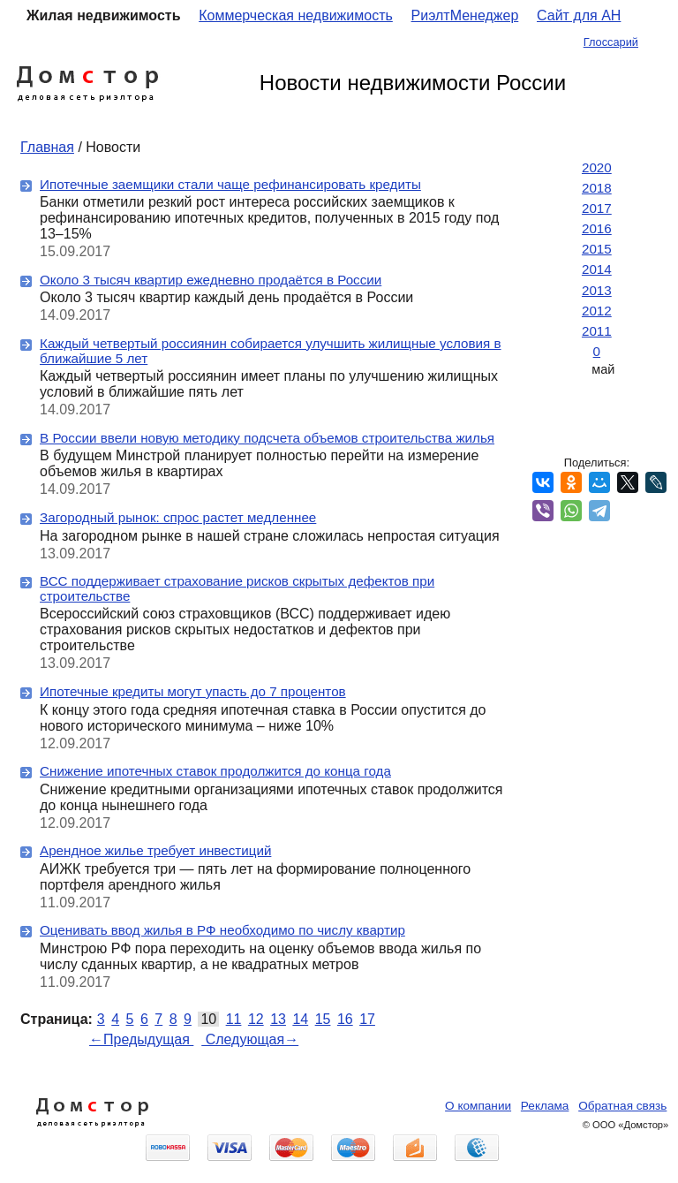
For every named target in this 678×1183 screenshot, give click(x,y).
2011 (597, 330)
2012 (597, 310)
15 (323, 1019)
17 (367, 1019)
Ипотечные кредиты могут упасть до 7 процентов (193, 691)
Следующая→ (249, 1039)
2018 (597, 187)
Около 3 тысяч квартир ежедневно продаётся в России (210, 279)
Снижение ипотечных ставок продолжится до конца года (215, 770)
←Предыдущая (141, 1039)
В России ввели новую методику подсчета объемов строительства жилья (267, 437)
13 (278, 1019)
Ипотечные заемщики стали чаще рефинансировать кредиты (230, 184)
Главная (47, 147)
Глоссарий (611, 42)
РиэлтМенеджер (465, 15)
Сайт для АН (579, 15)
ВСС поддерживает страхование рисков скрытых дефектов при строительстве (237, 588)
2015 (597, 248)
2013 (597, 290)
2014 (597, 269)
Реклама (545, 1105)
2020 (597, 167)
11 (234, 1019)
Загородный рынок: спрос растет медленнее (178, 517)
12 (256, 1019)
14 (300, 1019)
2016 (597, 228)
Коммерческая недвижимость (296, 15)
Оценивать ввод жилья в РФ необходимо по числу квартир (222, 929)
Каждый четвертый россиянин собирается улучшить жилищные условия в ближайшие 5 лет (270, 351)
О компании (478, 1105)
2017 (597, 208)
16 (345, 1019)
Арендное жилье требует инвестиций (155, 850)
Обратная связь (622, 1105)
